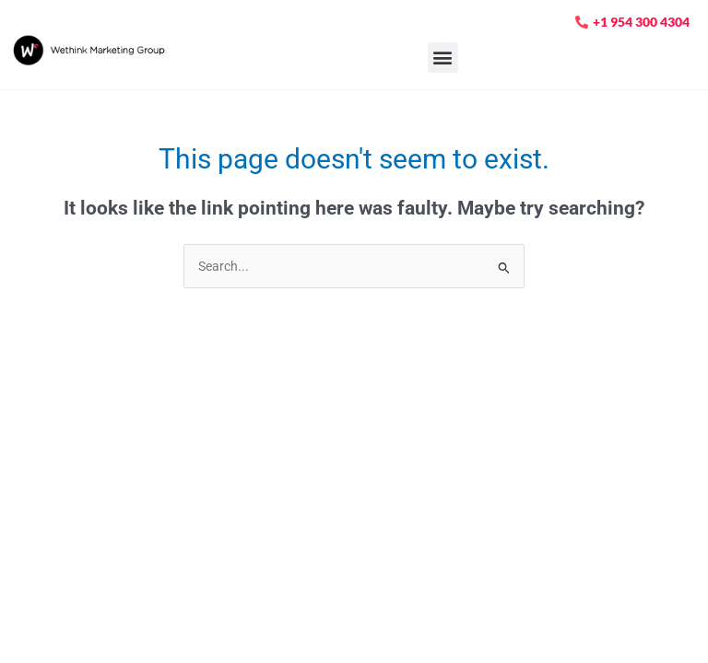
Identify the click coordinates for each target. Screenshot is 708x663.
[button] (443, 57)
